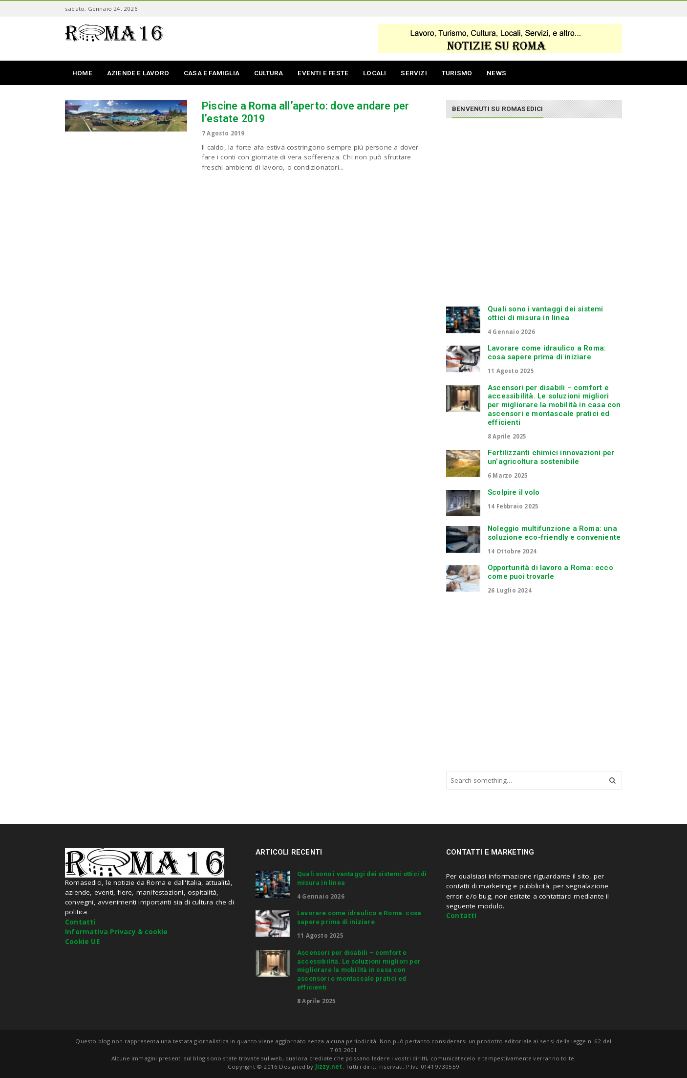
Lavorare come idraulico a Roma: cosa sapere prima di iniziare (547, 352)
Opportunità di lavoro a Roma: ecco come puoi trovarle (550, 572)
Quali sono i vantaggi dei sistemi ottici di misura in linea (545, 313)
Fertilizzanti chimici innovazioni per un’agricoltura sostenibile (551, 457)
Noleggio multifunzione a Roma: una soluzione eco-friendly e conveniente (554, 533)
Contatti (80, 922)
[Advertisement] (528, 216)
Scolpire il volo (513, 492)
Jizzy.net (329, 1066)
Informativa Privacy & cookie (116, 931)
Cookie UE (82, 941)
